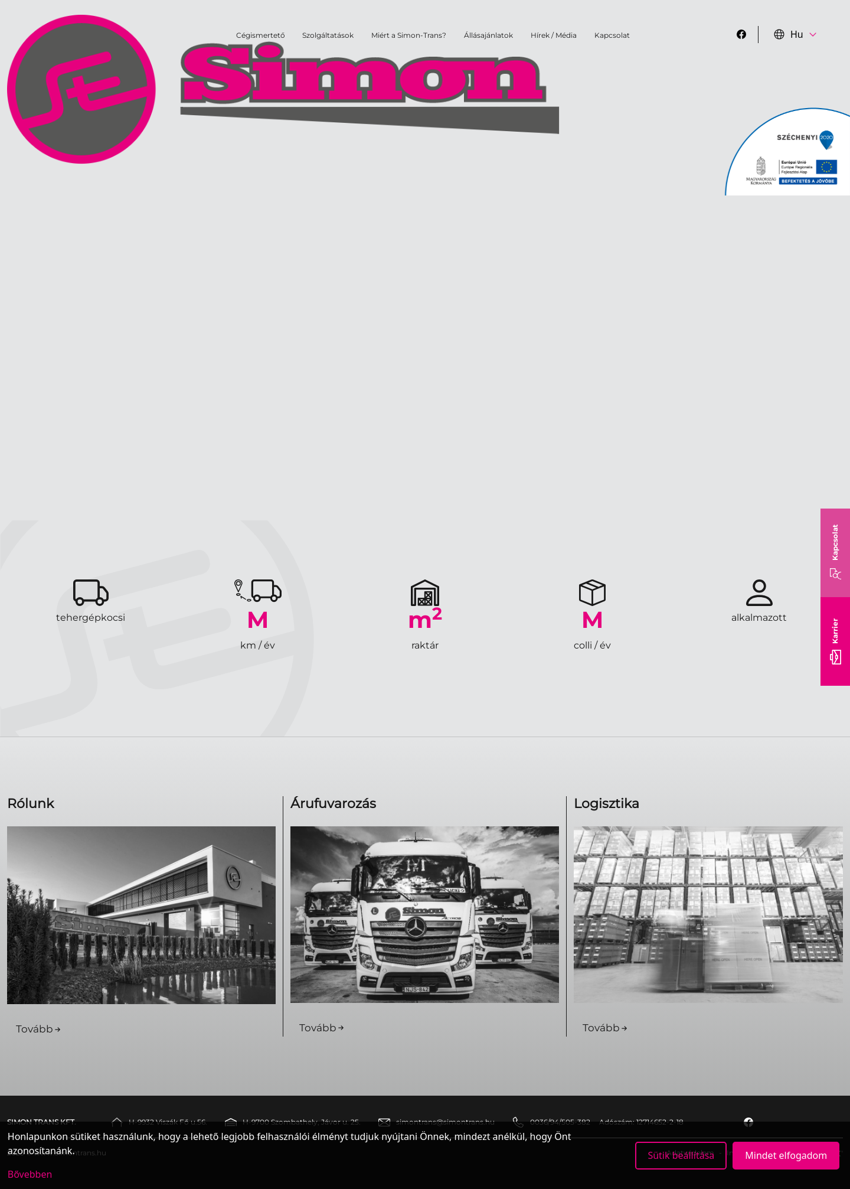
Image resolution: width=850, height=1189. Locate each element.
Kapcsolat (835, 553)
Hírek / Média (554, 35)
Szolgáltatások (328, 35)
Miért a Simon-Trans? (408, 35)
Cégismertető (260, 35)
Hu (788, 34)
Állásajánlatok (488, 35)
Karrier (835, 641)
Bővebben (30, 1174)
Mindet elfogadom (786, 1155)
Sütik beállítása (681, 1155)
